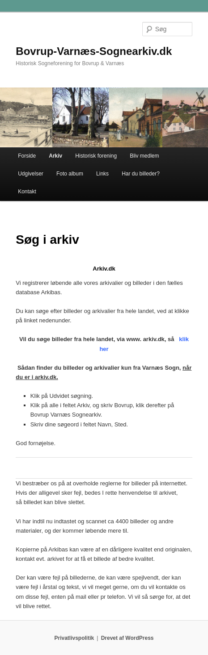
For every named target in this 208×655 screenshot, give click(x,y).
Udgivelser (30, 174)
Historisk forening (96, 156)
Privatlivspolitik (74, 638)
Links (102, 174)
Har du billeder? (141, 174)
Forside (27, 156)
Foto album (69, 174)
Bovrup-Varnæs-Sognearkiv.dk (94, 51)
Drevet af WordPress (127, 638)
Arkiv (55, 156)
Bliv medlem (144, 156)
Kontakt (27, 191)
